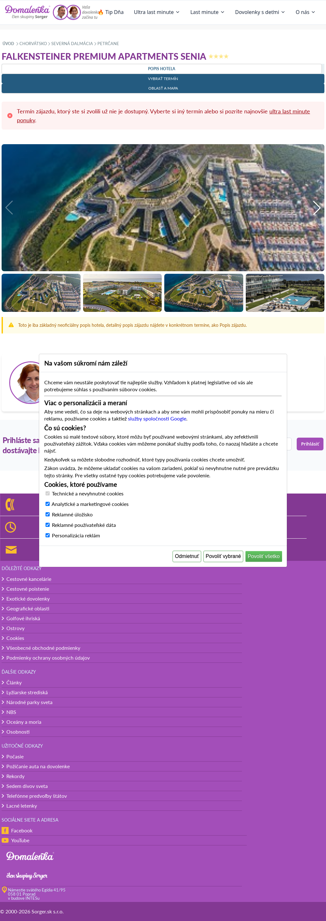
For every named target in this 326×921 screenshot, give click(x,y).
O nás (306, 12)
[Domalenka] (27, 12)
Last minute (207, 12)
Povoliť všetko (264, 556)
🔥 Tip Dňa (111, 12)
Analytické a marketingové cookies (90, 504)
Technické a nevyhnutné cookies (88, 493)
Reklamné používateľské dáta (84, 525)
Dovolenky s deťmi (260, 12)
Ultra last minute (157, 12)
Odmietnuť (187, 556)
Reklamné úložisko (72, 514)
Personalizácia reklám (76, 535)
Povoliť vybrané (223, 556)
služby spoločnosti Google (157, 418)
